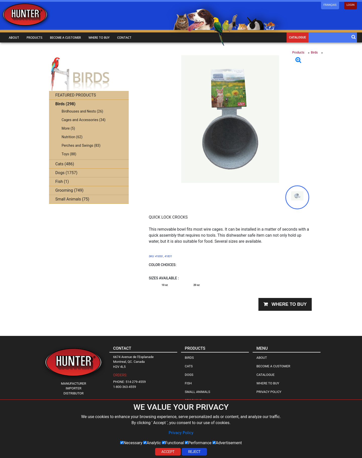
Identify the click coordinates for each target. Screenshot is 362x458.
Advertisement (227, 442)
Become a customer (65, 37)
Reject (194, 452)
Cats (189, 366)
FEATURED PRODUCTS (75, 95)
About (14, 37)
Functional (173, 442)
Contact (124, 37)
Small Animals (197, 392)
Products (34, 37)
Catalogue (297, 37)
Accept (167, 452)
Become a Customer (273, 366)
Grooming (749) (69, 190)
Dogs (189, 375)
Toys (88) (69, 154)
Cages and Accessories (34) (84, 120)
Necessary (131, 442)
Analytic (152, 442)
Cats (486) (64, 164)
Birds (314, 52)
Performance (198, 442)
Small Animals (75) (72, 199)
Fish (188, 383)
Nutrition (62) (72, 137)
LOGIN (350, 5)
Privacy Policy (181, 432)
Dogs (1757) (66, 172)
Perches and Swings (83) (81, 145)
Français (330, 5)
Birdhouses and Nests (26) (82, 111)
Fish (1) (62, 181)
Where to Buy (267, 383)
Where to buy (99, 37)
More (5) (68, 128)
